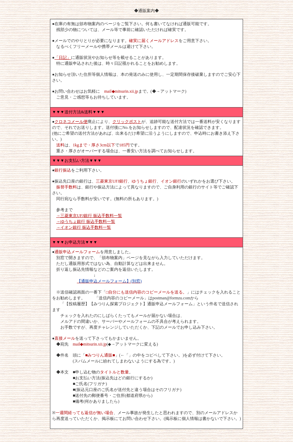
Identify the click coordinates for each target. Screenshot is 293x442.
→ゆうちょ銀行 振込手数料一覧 (85, 221)
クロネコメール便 (71, 121)
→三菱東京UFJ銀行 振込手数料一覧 (89, 215)
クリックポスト (126, 121)
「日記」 (62, 57)
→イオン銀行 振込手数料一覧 (83, 227)
